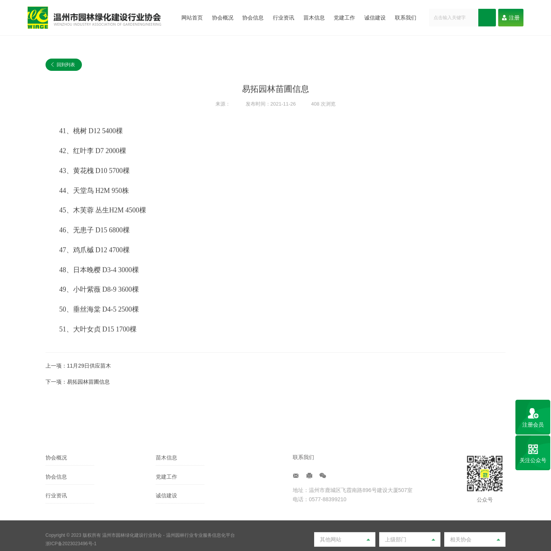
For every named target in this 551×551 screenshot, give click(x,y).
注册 (511, 18)
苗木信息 (314, 18)
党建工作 (344, 18)
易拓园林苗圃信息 (88, 382)
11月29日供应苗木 (89, 366)
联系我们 (405, 18)
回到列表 (63, 65)
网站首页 (192, 18)
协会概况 (222, 18)
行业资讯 (283, 18)
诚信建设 (375, 18)
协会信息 (253, 18)
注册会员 (533, 425)
